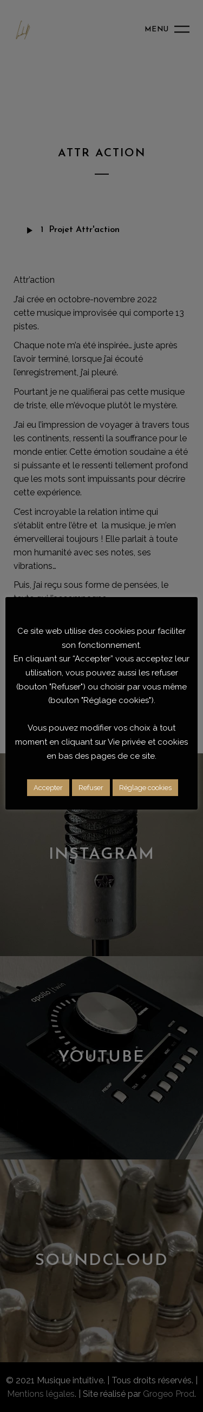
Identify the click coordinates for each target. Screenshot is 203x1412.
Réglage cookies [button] (145, 788)
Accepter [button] (48, 788)
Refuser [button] (90, 788)
